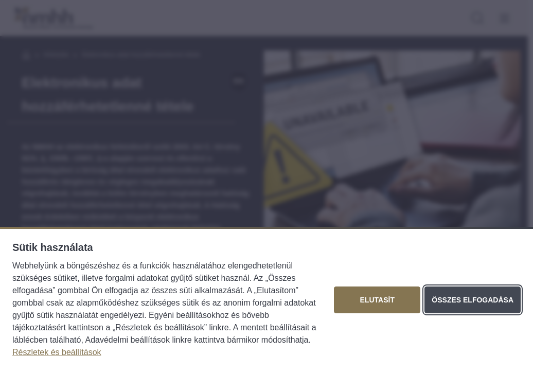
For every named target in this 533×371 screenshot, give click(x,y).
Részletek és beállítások (56, 352)
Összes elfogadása (472, 300)
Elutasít (377, 300)
